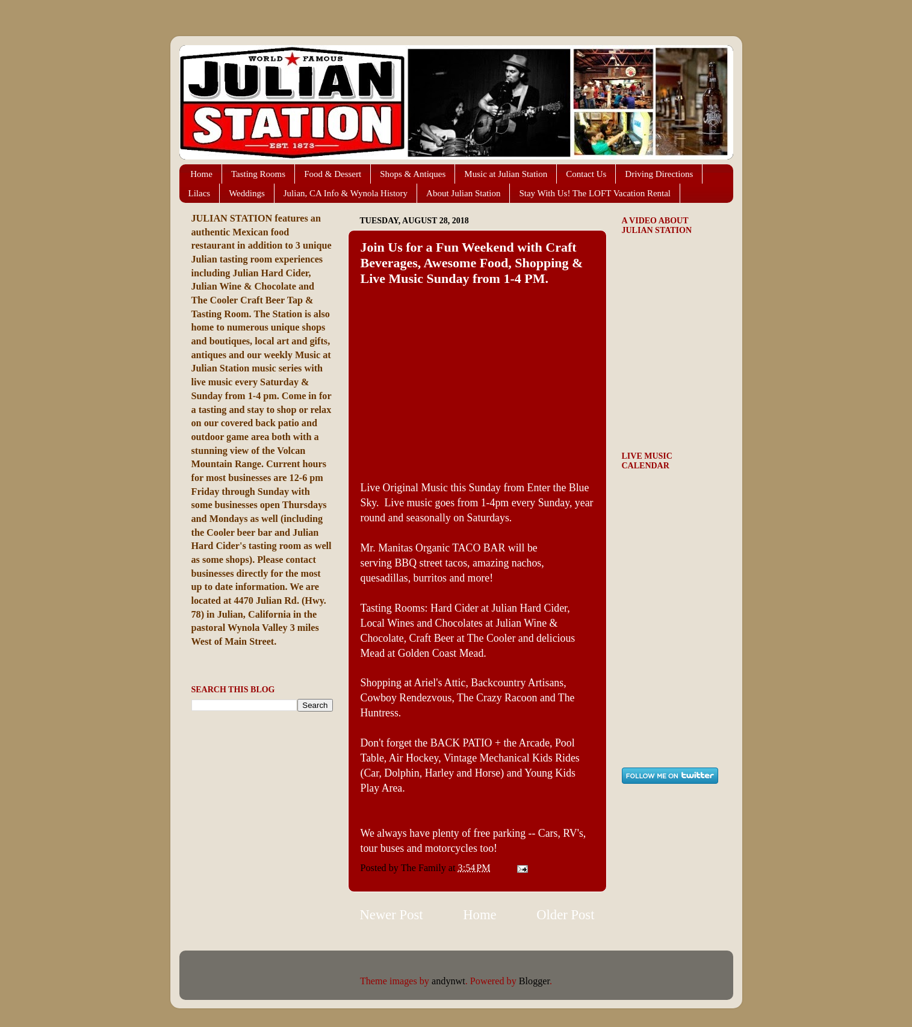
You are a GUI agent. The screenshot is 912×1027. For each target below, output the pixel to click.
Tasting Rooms (258, 174)
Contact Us (586, 174)
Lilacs (199, 193)
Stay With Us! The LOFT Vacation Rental (595, 193)
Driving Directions (659, 174)
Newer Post (391, 914)
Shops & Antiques (412, 174)
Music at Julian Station (505, 174)
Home (201, 174)
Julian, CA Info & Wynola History (346, 193)
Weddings (247, 193)
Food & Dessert (332, 174)
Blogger (534, 981)
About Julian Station (463, 193)
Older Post (565, 914)
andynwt (448, 981)
